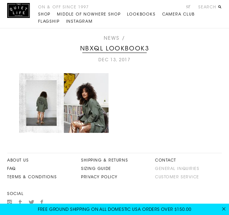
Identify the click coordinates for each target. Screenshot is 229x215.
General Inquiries (177, 169)
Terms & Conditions (32, 177)
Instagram (10, 202)
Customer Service (177, 177)
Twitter (31, 202)
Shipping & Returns (104, 160)
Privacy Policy (99, 177)
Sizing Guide (96, 169)
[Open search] (210, 8)
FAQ (11, 169)
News (112, 38)
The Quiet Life (18, 10)
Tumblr (21, 202)
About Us (18, 160)
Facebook (42, 202)
